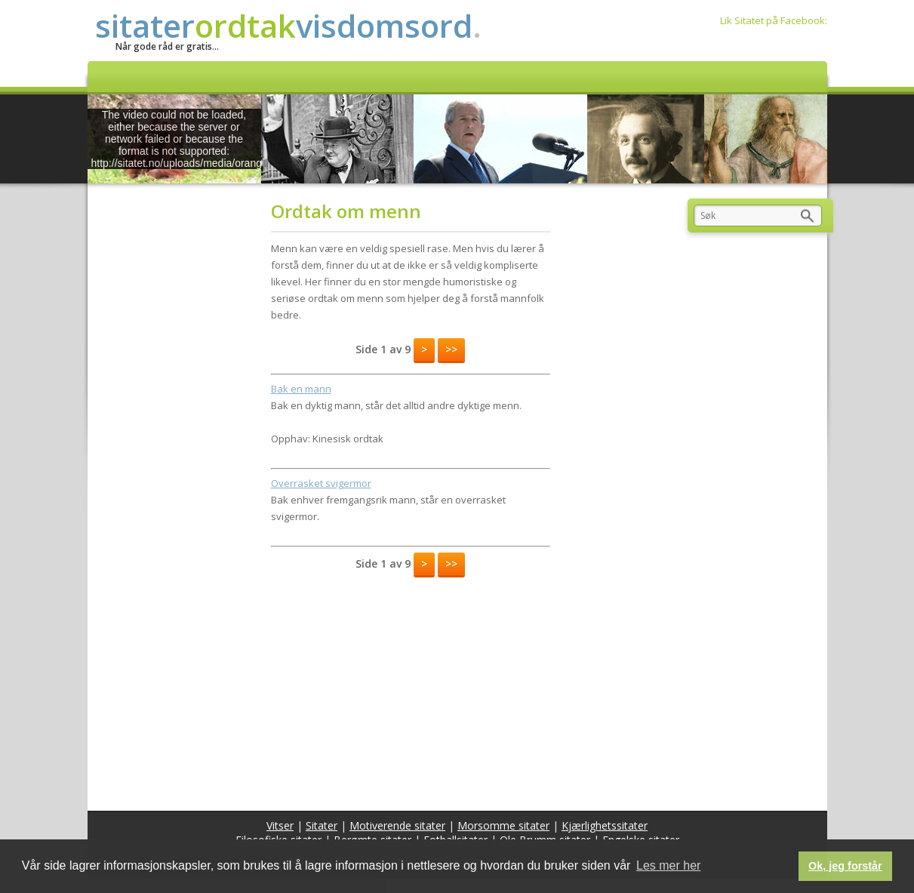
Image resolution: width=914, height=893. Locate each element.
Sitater (321, 825)
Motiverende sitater (397, 825)
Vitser (280, 825)
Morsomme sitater (503, 825)
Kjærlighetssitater (605, 825)
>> (451, 349)
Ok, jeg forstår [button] (845, 866)
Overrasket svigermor (321, 483)
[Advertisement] (410, 690)
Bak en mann (301, 389)
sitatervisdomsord (288, 25)
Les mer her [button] (668, 865)
